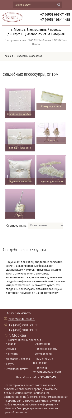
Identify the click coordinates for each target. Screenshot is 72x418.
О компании (42, 343)
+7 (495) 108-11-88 (55, 19)
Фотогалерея (43, 353)
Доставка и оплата (18, 358)
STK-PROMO (48, 377)
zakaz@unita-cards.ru (21, 319)
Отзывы (11, 348)
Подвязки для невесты (51, 181)
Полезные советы (46, 348)
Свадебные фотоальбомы (19, 114)
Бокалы (51, 140)
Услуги (10, 363)
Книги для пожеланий (20, 147)
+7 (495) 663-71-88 (55, 14)
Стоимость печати (17, 368)
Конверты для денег (51, 106)
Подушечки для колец (20, 181)
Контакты (12, 353)
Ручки (20, 215)
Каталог (11, 343)
